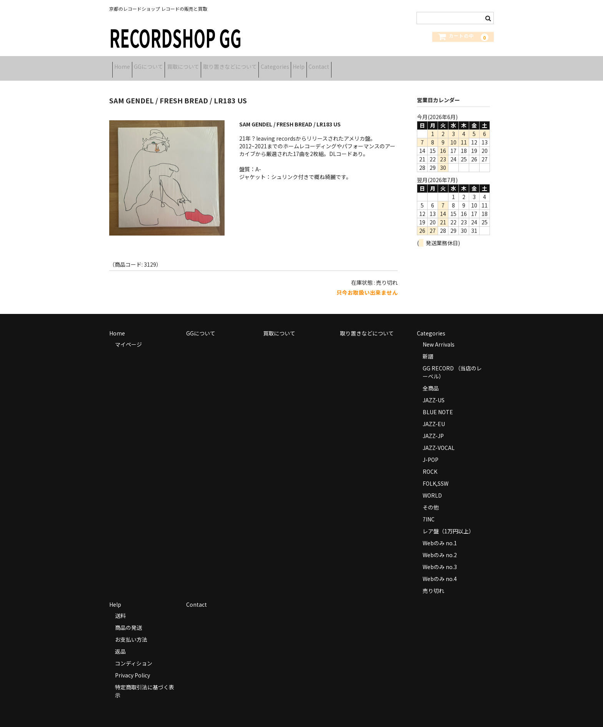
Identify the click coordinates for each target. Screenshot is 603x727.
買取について (210, 64)
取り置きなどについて (269, 64)
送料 (120, 607)
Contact (393, 64)
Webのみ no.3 (440, 558)
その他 (431, 499)
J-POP (430, 451)
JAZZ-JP (433, 427)
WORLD (432, 487)
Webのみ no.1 (440, 534)
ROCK (430, 463)
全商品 (431, 379)
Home (125, 64)
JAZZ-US (434, 391)
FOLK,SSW (435, 475)
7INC (429, 511)
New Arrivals (439, 336)
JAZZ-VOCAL (439, 439)
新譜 (428, 348)
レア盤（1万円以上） (448, 522)
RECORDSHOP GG (175, 37)
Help (362, 64)
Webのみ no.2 (440, 546)
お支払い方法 (131, 631)
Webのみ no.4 (440, 570)
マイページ (128, 336)
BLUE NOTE (438, 403)
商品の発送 (128, 619)
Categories (325, 64)
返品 (120, 643)
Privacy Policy (132, 667)
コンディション (133, 655)
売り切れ (433, 582)
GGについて (163, 64)
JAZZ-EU (434, 415)
